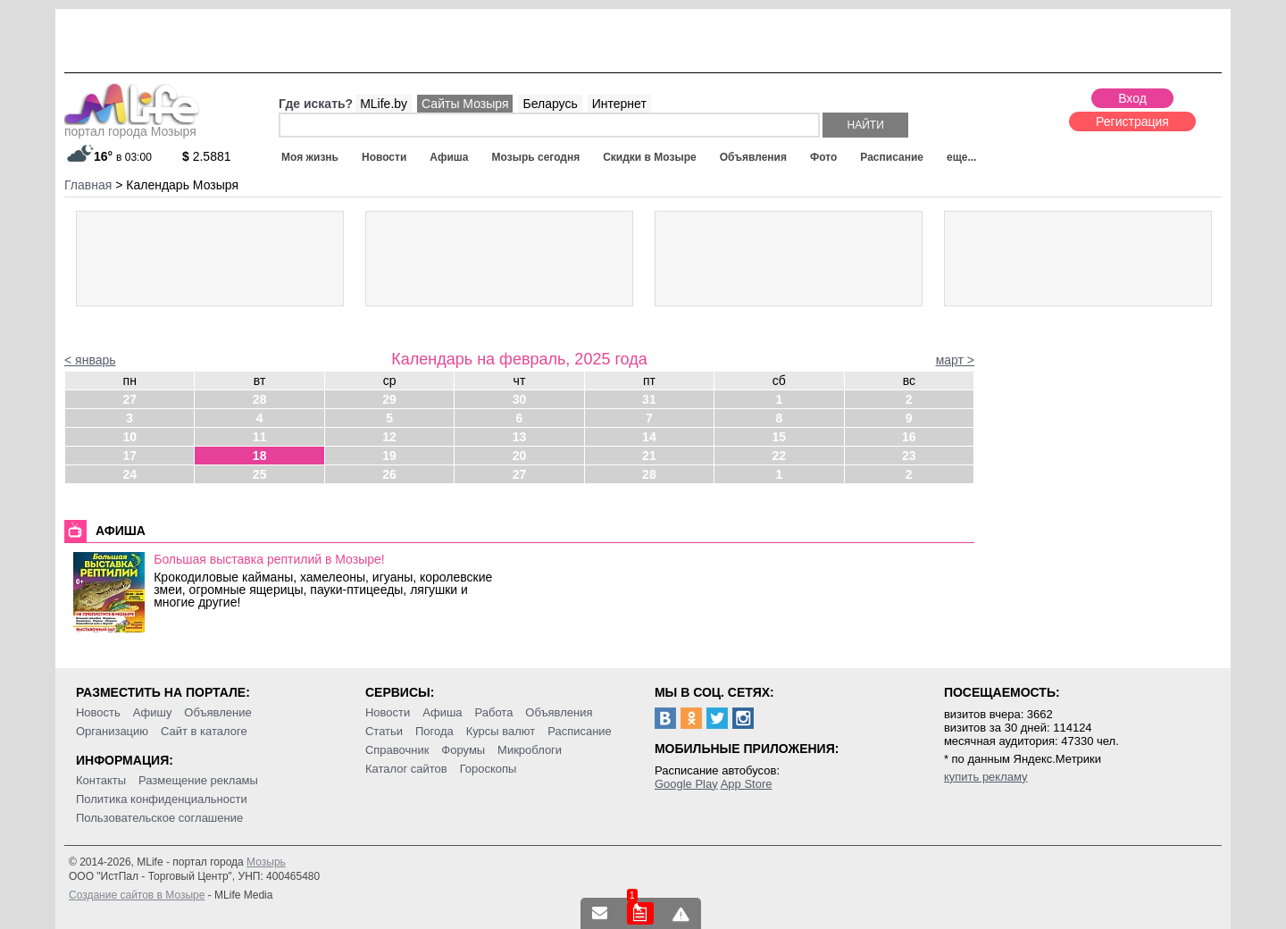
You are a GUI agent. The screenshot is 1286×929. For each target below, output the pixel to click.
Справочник (397, 750)
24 (129, 474)
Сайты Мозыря (465, 103)
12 (389, 437)
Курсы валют (501, 731)
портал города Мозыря (131, 125)
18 (260, 455)
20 (520, 455)
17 (129, 455)
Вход (1132, 98)
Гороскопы (488, 768)
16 (909, 437)
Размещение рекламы (198, 780)
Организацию (112, 731)
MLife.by (383, 103)
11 (260, 437)
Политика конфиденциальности (161, 799)
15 (779, 437)
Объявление (217, 712)
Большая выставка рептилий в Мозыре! (269, 559)
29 (389, 399)
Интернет (619, 103)
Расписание (891, 157)
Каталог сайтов (406, 768)
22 (779, 455)
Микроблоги (529, 750)
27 (129, 399)
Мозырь (266, 862)
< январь (90, 360)
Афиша (449, 157)
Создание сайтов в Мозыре (137, 895)
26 (389, 474)
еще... (961, 157)
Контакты (101, 780)
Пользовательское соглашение (159, 817)
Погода (434, 731)
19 (389, 455)
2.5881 (206, 156)
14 (649, 437)
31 (649, 399)
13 (520, 437)
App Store (746, 784)
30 (520, 399)
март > (955, 360)
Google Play (686, 784)
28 (260, 399)
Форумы (463, 750)
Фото (823, 157)
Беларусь (549, 103)
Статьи (384, 731)
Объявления (753, 157)
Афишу (152, 712)
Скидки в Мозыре (649, 157)
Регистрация (1132, 121)
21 (649, 455)
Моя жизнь (309, 157)
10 (129, 437)
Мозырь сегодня (536, 157)
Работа (493, 712)
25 (260, 474)
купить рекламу (986, 776)
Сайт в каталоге (204, 731)
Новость (98, 712)
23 (909, 455)
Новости (384, 157)
